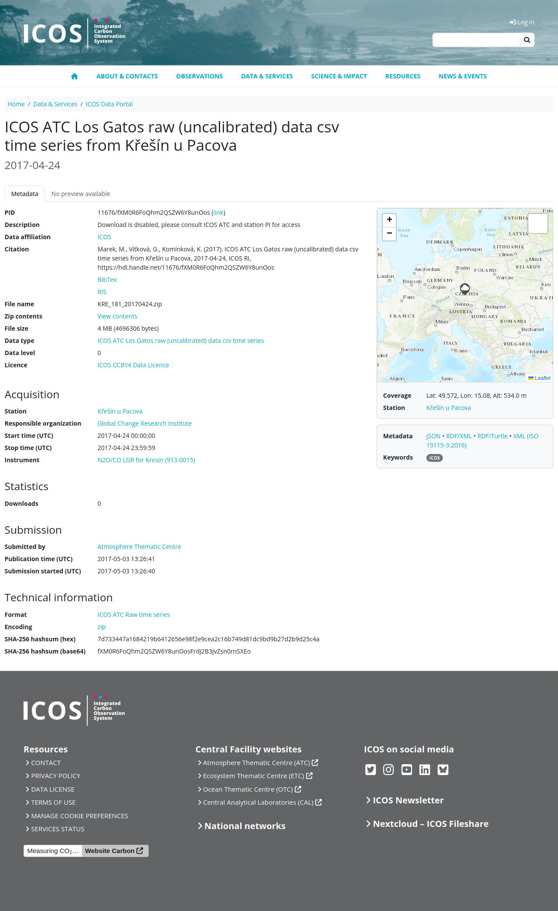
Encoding (18, 627)
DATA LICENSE (53, 789)
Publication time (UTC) (39, 559)
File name (19, 304)
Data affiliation (28, 237)
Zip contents (24, 316)
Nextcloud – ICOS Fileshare (431, 824)
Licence (16, 365)
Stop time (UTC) (28, 448)
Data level (20, 353)
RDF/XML (459, 436)
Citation (17, 249)
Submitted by (25, 546)
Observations (199, 76)
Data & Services (267, 76)
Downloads (21, 503)
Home (16, 104)
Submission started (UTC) (43, 571)
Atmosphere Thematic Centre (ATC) (256, 762)
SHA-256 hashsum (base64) (45, 651)
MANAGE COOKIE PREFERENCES (79, 815)
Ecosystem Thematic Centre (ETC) (253, 775)
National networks (245, 826)
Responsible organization (43, 423)
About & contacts (127, 76)
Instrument (22, 460)
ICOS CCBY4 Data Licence (133, 365)
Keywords (398, 457)
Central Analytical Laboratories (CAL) (258, 802)
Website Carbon (110, 850)
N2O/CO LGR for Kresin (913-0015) (146, 460)
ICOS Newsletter (408, 800)
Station (16, 411)
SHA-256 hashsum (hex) (40, 639)
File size (16, 328)
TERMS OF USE (53, 802)
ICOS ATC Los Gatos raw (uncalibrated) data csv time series (181, 340)
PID (10, 212)
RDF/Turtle (493, 436)
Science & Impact (339, 76)
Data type (19, 340)
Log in (522, 22)
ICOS (104, 237)
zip (102, 627)
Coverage (397, 395)
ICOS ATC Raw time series (134, 614)
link (218, 212)
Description (22, 224)
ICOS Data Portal (109, 104)
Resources (402, 76)
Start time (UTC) (29, 435)
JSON (434, 436)
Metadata (24, 194)
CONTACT (46, 762)
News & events (463, 76)
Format (16, 614)
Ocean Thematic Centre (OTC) (248, 789)
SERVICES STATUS (57, 828)
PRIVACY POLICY (55, 775)
